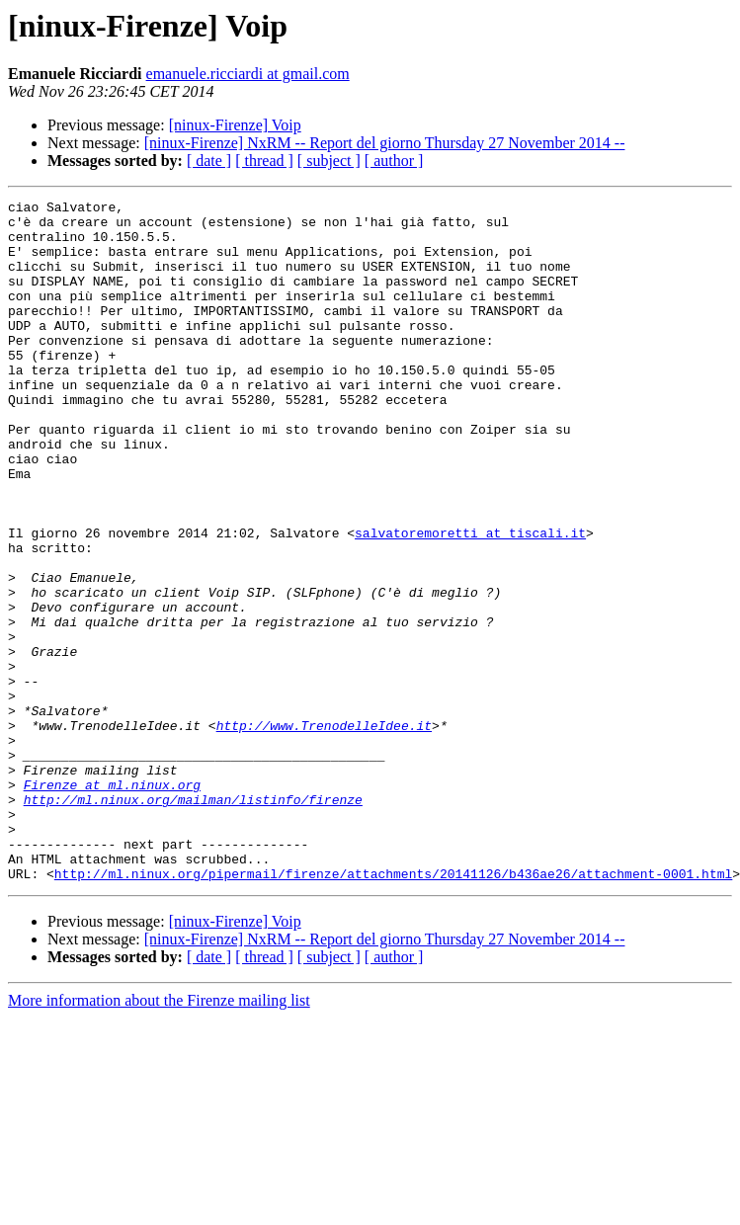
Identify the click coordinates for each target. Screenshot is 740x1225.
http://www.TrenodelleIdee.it (324, 832)
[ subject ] (329, 160)
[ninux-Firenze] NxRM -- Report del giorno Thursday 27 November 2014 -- (384, 142)
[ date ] (209, 160)
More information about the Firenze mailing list (159, 1136)
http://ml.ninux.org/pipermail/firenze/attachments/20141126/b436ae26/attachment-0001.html (393, 1010)
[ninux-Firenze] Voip (235, 125)
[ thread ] (264, 160)
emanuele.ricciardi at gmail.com (248, 73)
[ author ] (394, 160)
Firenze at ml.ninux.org (112, 903)
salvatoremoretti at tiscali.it (470, 601)
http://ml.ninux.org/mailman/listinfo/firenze (193, 921)
